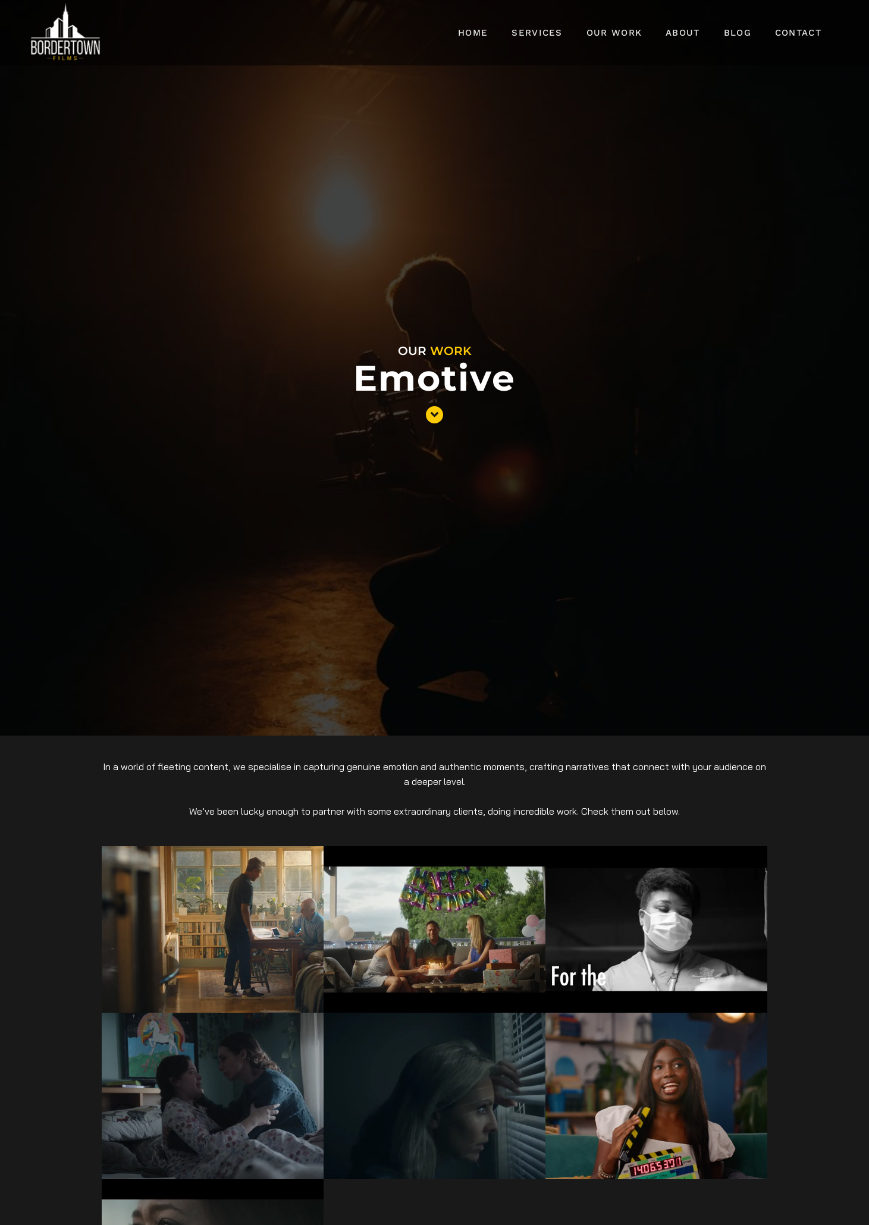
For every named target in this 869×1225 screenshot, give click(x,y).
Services (537, 32)
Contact (798, 32)
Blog (737, 32)
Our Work (614, 32)
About (683, 32)
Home (473, 32)
